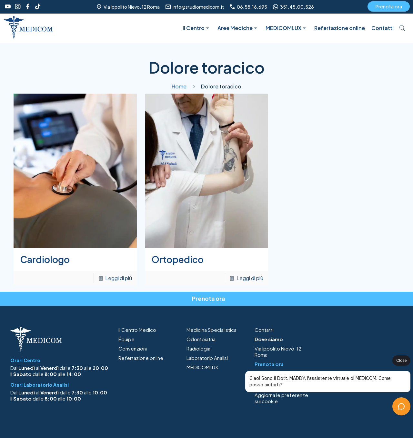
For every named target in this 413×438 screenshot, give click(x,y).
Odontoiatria (201, 339)
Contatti (264, 330)
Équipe (126, 339)
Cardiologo (45, 259)
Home (179, 86)
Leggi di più (118, 278)
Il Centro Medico (137, 330)
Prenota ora (388, 6)
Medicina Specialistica (211, 330)
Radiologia (198, 348)
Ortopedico (177, 259)
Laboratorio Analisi (207, 358)
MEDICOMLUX (202, 367)
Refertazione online (140, 358)
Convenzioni (132, 348)
